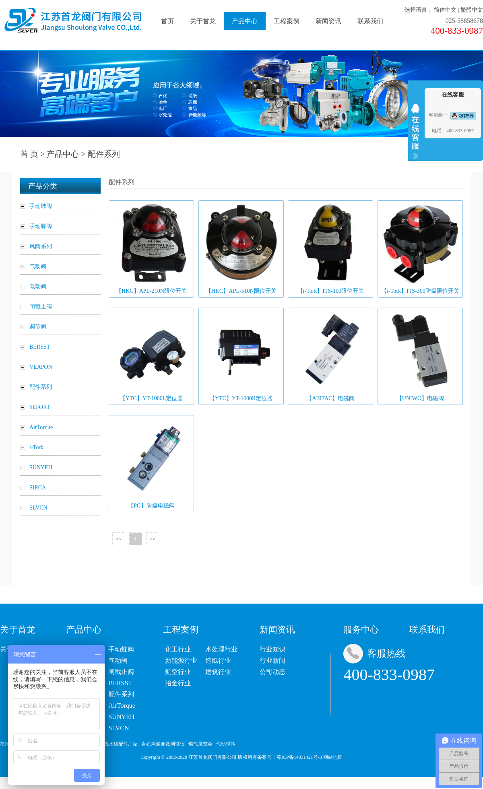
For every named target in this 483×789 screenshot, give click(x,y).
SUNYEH (121, 716)
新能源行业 (181, 660)
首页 (167, 21)
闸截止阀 (121, 671)
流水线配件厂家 (121, 744)
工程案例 (286, 21)
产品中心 (245, 21)
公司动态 (272, 671)
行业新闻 (272, 660)
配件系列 (121, 694)
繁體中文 (471, 10)
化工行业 (178, 649)
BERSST (120, 683)
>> (152, 539)
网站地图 (333, 757)
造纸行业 (218, 660)
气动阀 (118, 660)
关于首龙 (203, 21)
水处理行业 (221, 649)
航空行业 (178, 671)
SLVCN (118, 728)
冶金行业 (178, 683)
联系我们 (370, 21)
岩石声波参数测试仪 (163, 744)
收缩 (415, 131)
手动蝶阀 (121, 649)
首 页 (29, 154)
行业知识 (272, 649)
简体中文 (445, 10)
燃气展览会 (200, 744)
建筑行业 (218, 671)
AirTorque (121, 705)
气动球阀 (225, 744)
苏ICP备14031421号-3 (299, 757)
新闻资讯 (328, 21)
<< (119, 539)
